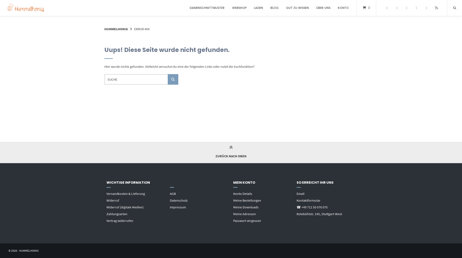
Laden (258, 8)
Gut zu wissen (297, 8)
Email (300, 193)
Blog (274, 8)
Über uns (323, 8)
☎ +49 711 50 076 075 (312, 207)
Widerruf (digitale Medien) (125, 207)
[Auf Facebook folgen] (387, 8)
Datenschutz (179, 200)
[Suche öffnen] (454, 8)
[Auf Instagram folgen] (407, 8)
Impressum (178, 207)
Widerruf (112, 200)
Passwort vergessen (247, 221)
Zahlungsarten (116, 214)
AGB (173, 193)
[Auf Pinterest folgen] (397, 8)
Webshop (239, 8)
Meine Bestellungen (247, 200)
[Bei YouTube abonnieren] (417, 8)
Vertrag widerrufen (119, 221)
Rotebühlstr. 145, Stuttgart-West (319, 214)
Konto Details (242, 193)
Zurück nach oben (231, 152)
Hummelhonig (116, 29)
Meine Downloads (246, 207)
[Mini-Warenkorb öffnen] (366, 8)
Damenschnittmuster (207, 8)
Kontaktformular (308, 200)
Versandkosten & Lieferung (125, 193)
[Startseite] (26, 8)
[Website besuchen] (436, 8)
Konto (343, 8)
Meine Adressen (244, 214)
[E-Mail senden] (426, 8)
